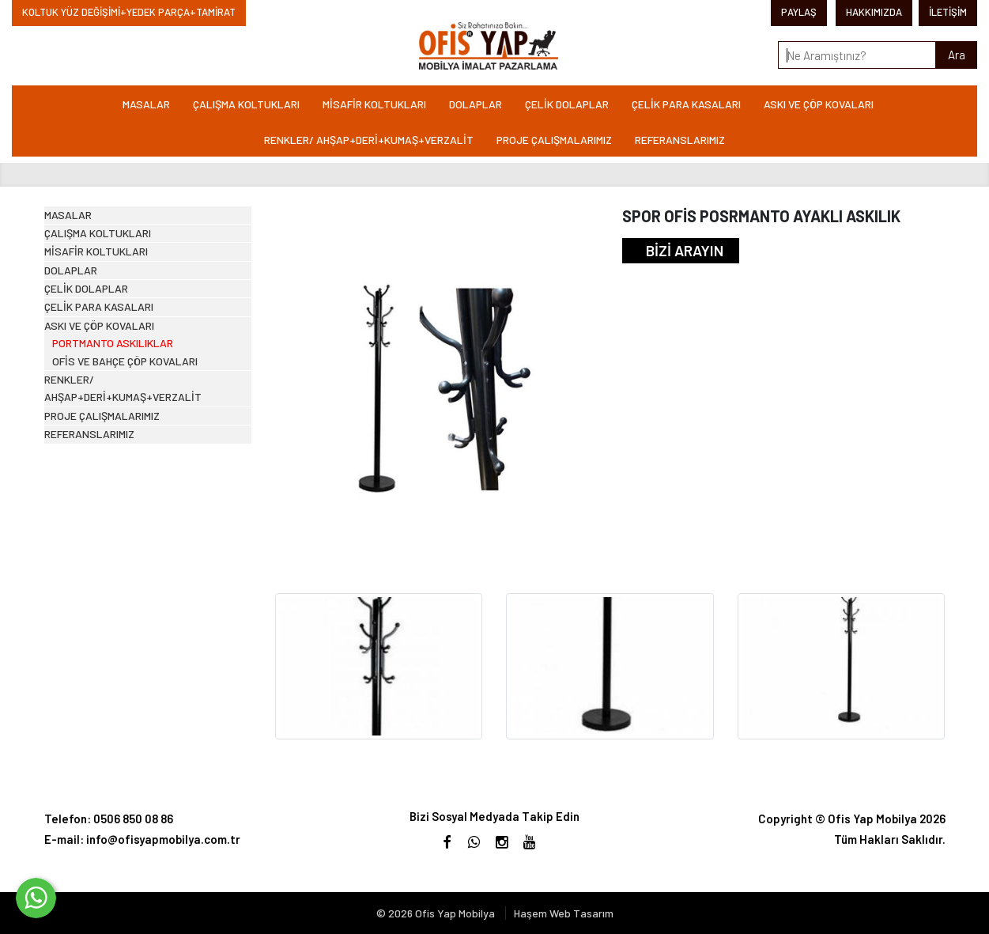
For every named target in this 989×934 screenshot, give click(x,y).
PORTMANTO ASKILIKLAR (131, 515)
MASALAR (146, 104)
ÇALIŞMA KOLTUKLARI (246, 104)
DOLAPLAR (475, 104)
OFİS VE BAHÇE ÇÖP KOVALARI (146, 546)
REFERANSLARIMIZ (680, 139)
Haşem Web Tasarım (563, 913)
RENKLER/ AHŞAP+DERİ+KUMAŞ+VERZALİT (369, 139)
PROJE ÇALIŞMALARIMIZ (554, 139)
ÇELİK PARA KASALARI (686, 104)
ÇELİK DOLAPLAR (567, 104)
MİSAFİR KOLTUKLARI (374, 104)
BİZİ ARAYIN (684, 250)
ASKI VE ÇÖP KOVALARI (819, 104)
